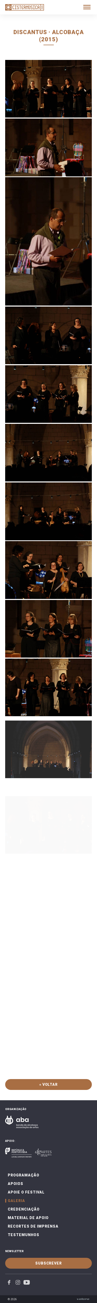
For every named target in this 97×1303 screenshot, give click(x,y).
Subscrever (48, 1263)
